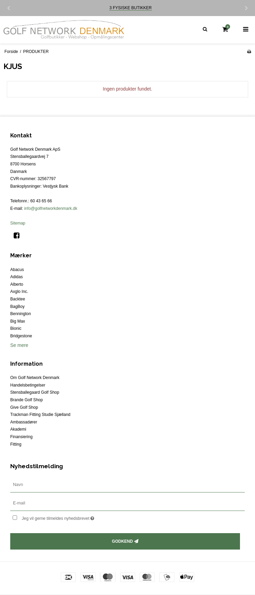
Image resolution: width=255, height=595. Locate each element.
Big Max (17, 321)
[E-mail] (127, 502)
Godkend (122, 541)
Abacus (17, 269)
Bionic (16, 328)
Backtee (17, 299)
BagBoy (17, 306)
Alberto (16, 284)
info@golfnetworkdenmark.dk (50, 208)
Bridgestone (21, 336)
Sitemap (17, 223)
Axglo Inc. (19, 291)
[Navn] (127, 484)
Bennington (20, 313)
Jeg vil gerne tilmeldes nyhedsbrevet (75, 517)
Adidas (16, 276)
